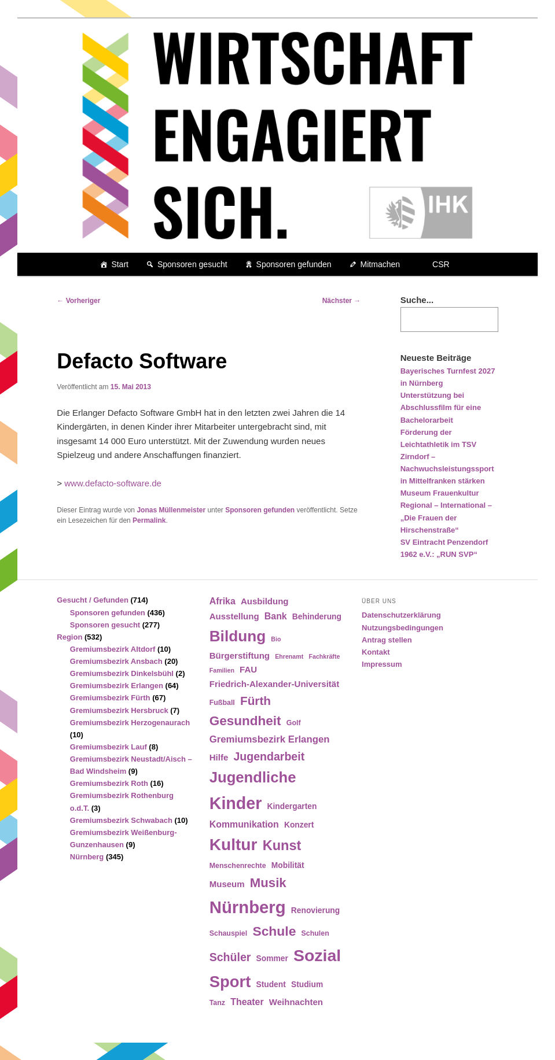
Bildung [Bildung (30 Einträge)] (237, 636)
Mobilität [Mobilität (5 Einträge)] (287, 865)
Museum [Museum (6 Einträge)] (227, 884)
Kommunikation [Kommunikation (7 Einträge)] (244, 824)
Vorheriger (78, 301)
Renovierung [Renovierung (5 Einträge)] (315, 910)
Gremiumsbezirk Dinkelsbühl (122, 673)
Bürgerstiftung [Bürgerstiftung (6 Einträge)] (239, 655)
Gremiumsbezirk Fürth (110, 697)
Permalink (149, 520)
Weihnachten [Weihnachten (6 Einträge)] (296, 1002)
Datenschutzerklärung (401, 615)
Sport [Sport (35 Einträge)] (230, 982)
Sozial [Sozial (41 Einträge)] (317, 955)
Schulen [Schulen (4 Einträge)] (315, 933)
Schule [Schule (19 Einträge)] (274, 931)
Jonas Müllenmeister (171, 510)
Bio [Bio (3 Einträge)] (276, 639)
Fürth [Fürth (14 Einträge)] (255, 700)
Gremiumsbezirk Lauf (108, 747)
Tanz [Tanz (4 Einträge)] (217, 1003)
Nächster (341, 301)
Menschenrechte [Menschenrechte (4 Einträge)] (237, 866)
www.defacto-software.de (112, 483)
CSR (441, 264)
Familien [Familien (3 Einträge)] (221, 670)
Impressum (382, 664)
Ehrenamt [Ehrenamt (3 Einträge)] (289, 656)
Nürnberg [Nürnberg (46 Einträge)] (247, 907)
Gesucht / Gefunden (92, 600)
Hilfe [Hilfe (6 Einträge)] (219, 757)
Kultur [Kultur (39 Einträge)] (233, 845)
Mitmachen (380, 264)
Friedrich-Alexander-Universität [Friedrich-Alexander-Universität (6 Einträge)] (274, 684)
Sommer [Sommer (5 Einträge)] (272, 958)
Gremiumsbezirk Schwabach (121, 820)
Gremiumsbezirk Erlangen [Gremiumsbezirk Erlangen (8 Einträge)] (269, 739)
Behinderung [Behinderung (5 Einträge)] (316, 616)
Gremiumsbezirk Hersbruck (119, 710)
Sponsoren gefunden (294, 264)
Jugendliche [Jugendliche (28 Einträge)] (252, 777)
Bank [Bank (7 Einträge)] (275, 616)
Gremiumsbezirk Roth (109, 783)
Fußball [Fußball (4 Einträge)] (222, 703)
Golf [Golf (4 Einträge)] (293, 723)
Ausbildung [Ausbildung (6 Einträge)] (265, 601)
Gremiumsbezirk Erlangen (116, 685)
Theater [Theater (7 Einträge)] (246, 1002)
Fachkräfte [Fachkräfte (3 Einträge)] (324, 656)
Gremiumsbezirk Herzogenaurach (130, 722)
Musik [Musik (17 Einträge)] (268, 883)
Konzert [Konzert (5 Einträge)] (299, 825)
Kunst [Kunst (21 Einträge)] (282, 845)
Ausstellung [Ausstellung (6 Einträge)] (234, 616)
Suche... (417, 300)
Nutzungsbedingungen (402, 627)
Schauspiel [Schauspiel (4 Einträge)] (228, 933)
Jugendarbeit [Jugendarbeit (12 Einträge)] (268, 756)
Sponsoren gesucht (192, 264)
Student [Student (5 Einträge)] (270, 984)
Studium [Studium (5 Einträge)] (307, 984)
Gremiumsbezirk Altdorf (113, 649)
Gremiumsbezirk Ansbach (116, 661)
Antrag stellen (387, 640)
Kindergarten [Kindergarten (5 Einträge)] (292, 806)
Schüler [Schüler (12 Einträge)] (230, 957)
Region (69, 637)
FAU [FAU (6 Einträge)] (248, 669)
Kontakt (375, 652)
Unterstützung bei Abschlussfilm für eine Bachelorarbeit (440, 407)
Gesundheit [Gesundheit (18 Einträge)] (245, 721)
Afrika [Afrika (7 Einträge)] (222, 601)
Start (119, 264)
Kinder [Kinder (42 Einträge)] (235, 803)
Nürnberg (87, 856)
